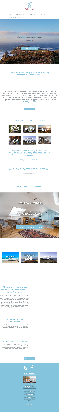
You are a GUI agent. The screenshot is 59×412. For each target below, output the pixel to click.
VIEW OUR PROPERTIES (29, 48)
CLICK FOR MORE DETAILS (30, 227)
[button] (26, 14)
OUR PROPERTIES (19, 14)
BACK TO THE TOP (29, 358)
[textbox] (15, 1)
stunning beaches (29, 102)
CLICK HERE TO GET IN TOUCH (34, 374)
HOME (11, 14)
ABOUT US (42, 14)
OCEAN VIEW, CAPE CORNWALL (15, 341)
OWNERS (20, 17)
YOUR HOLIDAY (32, 14)
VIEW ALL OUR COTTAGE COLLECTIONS (29, 121)
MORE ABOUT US (29, 109)
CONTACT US (12, 17)
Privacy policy (29, 404)
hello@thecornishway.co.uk (32, 388)
